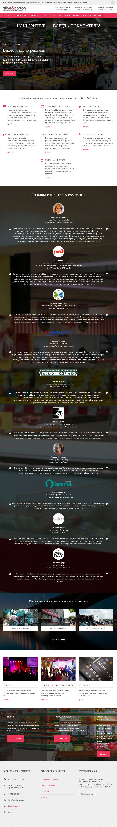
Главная (8, 15)
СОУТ (9, 807)
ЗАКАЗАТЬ (9, 73)
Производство (71, 15)
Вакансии (90, 744)
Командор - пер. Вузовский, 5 (20, 633)
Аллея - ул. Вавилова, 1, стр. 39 (96, 633)
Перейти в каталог (58, 644)
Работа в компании (48, 780)
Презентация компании (49, 774)
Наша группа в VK (14, 801)
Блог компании (14, 744)
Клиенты (46, 15)
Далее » (10, 123)
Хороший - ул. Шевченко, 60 (58, 633)
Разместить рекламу (91, 15)
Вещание (57, 15)
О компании (20, 15)
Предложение (53, 747)
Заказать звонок (88, 789)
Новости (44, 792)
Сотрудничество (47, 786)
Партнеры (34, 15)
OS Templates (110, 822)
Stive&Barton (29, 822)
